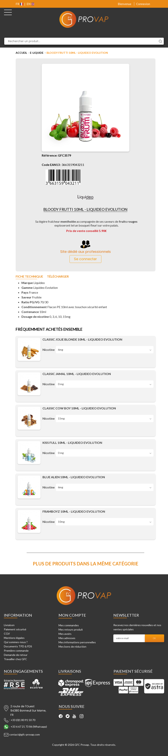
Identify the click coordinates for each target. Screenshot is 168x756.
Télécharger (58, 276)
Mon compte (72, 615)
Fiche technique (29, 276)
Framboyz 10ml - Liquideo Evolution (73, 511)
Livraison (9, 625)
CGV (7, 633)
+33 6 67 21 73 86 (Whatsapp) (29, 726)
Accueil (21, 52)
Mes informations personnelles (77, 642)
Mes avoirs (65, 633)
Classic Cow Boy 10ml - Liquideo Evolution (79, 408)
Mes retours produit (71, 629)
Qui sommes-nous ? (16, 642)
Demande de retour (15, 654)
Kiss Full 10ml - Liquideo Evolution (72, 442)
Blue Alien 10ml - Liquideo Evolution (73, 477)
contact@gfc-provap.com (24, 734)
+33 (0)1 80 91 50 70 (23, 720)
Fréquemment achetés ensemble (49, 329)
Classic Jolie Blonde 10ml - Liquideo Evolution (82, 339)
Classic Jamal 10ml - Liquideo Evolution (76, 374)
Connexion (143, 4)
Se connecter (85, 259)
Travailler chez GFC (15, 659)
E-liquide (36, 52)
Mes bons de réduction (72, 646)
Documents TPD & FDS (18, 646)
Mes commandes (69, 625)
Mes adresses (67, 638)
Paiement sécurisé (15, 629)
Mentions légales (14, 637)
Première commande (16, 650)
